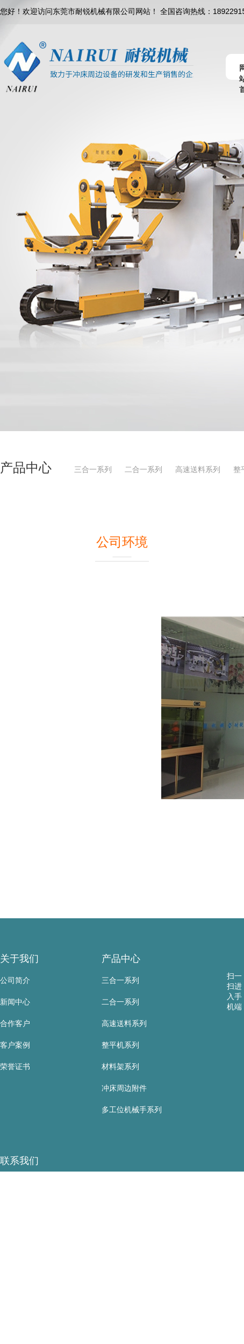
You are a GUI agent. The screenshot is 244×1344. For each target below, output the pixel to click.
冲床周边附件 (124, 1088)
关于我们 (19, 958)
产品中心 (121, 958)
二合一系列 (143, 469)
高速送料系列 (197, 469)
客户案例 (15, 1045)
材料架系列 (120, 1066)
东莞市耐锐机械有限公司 (41, 1182)
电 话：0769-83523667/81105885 (56, 1247)
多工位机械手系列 (132, 1109)
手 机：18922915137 (35, 1225)
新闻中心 (15, 1001)
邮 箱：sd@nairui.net (35, 1290)
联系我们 (19, 1160)
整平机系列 (120, 1045)
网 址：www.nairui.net (37, 1311)
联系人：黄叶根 (26, 1204)
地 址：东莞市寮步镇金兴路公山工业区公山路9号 (82, 1333)
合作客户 (15, 1023)
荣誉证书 (15, 1066)
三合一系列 (93, 469)
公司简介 (15, 980)
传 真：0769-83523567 (38, 1268)
